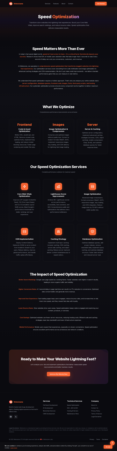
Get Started (101, 3)
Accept (108, 447)
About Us (94, 413)
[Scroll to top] (111, 445)
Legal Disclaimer (96, 425)
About (63, 3)
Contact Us (94, 416)
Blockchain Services (49, 419)
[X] (16, 425)
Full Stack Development (50, 413)
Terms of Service (96, 422)
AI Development (48, 416)
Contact (70, 3)
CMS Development (49, 422)
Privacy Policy (95, 419)
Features (56, 3)
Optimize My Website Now (58, 382)
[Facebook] (11, 425)
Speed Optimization (73, 413)
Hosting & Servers (72, 419)
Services (47, 3)
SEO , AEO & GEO (72, 416)
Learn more (13, 448)
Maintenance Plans (73, 422)
